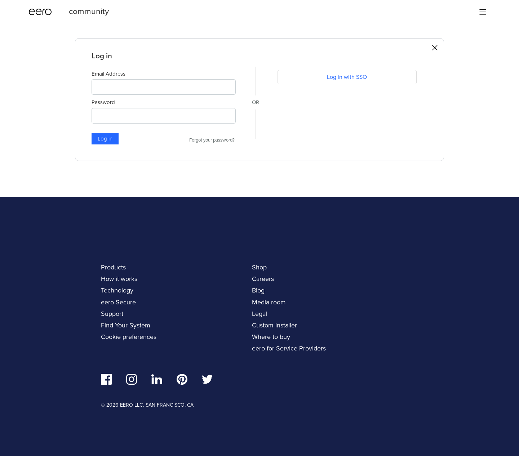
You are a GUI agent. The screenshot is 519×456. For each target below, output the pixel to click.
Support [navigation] (112, 313)
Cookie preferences (128, 336)
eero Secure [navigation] (118, 302)
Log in (105, 139)
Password (103, 102)
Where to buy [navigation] (271, 336)
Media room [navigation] (269, 302)
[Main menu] (482, 11)
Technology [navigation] (117, 290)
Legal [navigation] (259, 313)
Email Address (108, 74)
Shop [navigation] (259, 267)
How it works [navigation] (119, 278)
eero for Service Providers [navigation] (289, 348)
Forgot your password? (212, 140)
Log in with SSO (347, 77)
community (89, 11)
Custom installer (274, 325)
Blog (258, 290)
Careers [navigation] (263, 278)
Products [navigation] (113, 267)
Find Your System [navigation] (125, 325)
